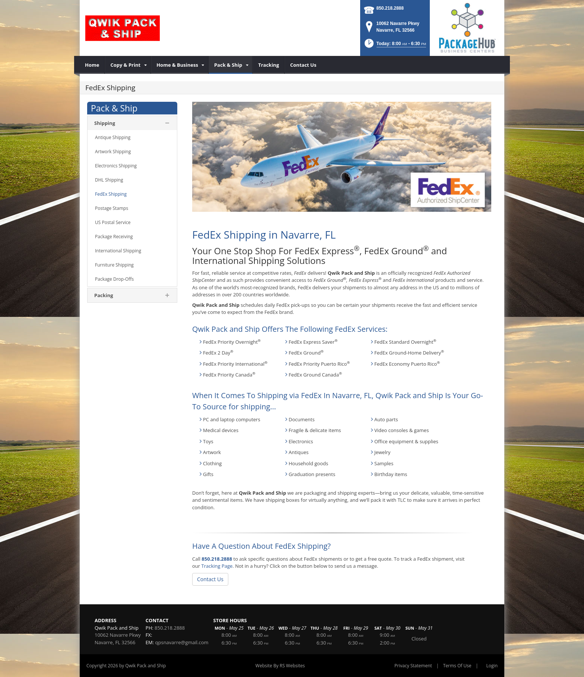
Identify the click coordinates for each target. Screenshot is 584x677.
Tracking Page (216, 566)
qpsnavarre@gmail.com (182, 642)
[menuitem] (92, 65)
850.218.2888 (390, 8)
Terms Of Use (457, 665)
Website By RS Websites (280, 665)
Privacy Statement (413, 665)
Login (492, 665)
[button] (394, 46)
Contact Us (210, 579)
